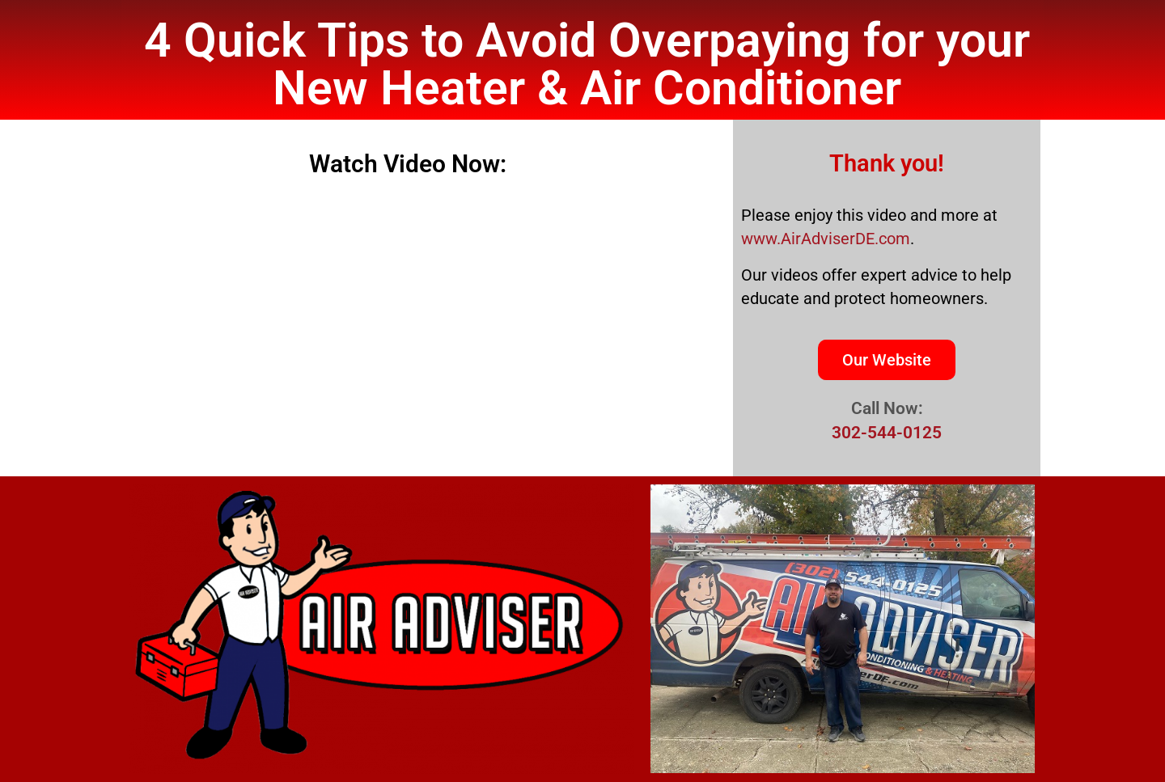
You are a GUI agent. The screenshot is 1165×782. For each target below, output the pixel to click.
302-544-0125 (887, 432)
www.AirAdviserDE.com (825, 238)
